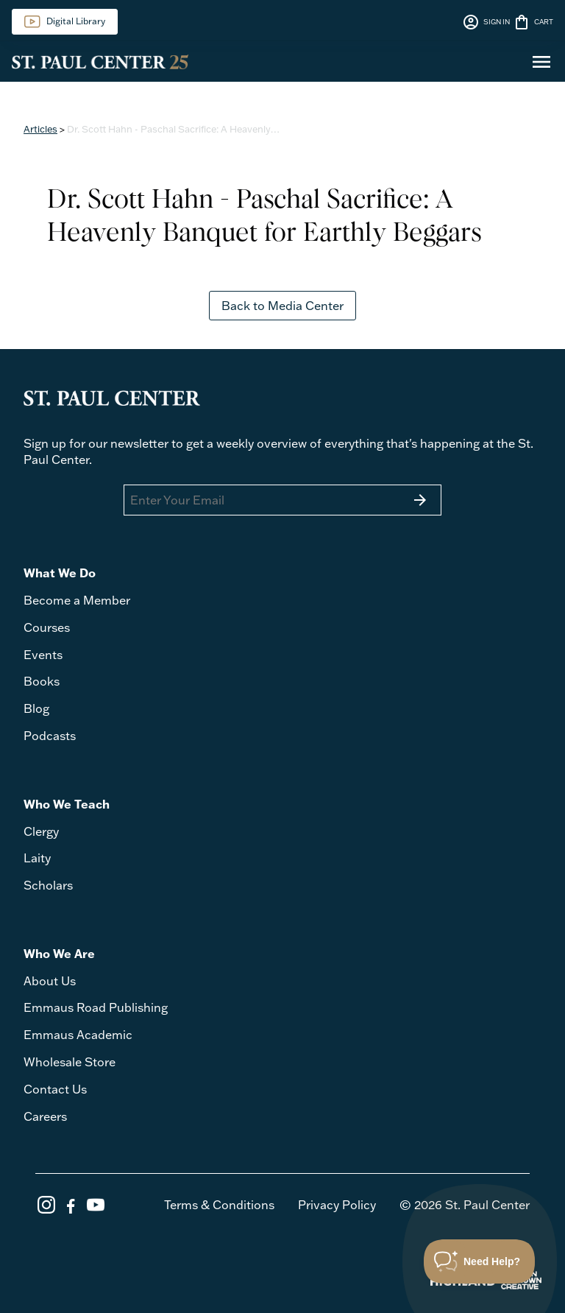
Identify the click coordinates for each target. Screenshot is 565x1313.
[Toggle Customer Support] (480, 1261)
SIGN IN (486, 22)
